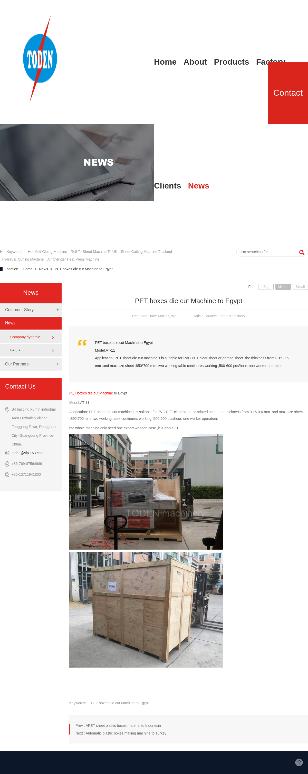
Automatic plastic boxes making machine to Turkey (126, 733)
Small (300, 287)
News (44, 269)
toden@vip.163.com (28, 453)
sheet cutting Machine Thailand (146, 252)
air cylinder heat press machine (73, 259)
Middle (283, 287)
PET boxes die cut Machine (91, 393)
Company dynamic (25, 337)
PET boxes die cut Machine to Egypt (83, 269)
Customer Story (19, 309)
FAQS (15, 350)
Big (265, 287)
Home (28, 269)
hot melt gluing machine (47, 252)
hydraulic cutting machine (23, 259)
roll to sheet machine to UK (94, 252)
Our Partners (17, 364)
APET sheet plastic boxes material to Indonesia (123, 725)
